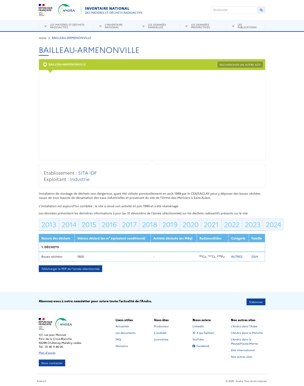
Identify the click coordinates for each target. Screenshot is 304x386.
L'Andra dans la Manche (247, 331)
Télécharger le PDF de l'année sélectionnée (70, 269)
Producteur (161, 325)
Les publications (247, 26)
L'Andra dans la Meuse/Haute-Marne (244, 340)
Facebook (204, 344)
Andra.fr (42, 379)
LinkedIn (202, 325)
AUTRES (237, 256)
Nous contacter (52, 361)
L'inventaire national (113, 26)
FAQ (118, 338)
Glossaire (122, 344)
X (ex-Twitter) (204, 331)
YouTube (202, 338)
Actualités (122, 325)
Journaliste (161, 338)
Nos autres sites (241, 355)
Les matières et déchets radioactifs (67, 26)
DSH (255, 256)
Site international (243, 348)
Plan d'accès (47, 351)
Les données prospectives (200, 26)
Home (43, 38)
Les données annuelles (157, 26)
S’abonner (256, 300)
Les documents (126, 331)
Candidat (160, 331)
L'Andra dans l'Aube (244, 325)
